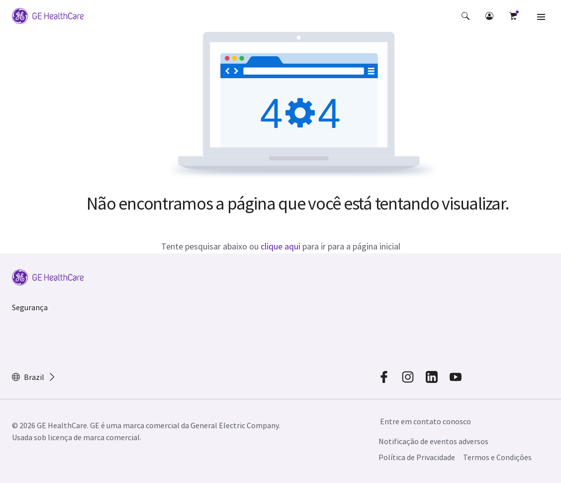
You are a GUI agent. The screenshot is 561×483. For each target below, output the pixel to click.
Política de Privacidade (416, 457)
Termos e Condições (497, 457)
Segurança (30, 307)
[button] (465, 16)
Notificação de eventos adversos (433, 441)
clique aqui (280, 246)
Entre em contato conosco (425, 421)
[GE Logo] (48, 16)
